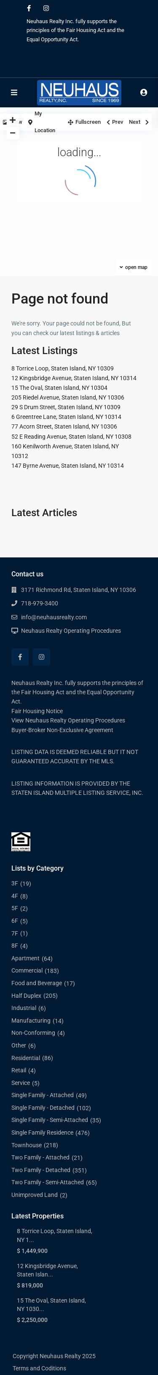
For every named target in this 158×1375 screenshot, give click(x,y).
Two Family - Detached (40, 1170)
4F (14, 896)
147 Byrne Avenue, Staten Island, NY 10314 (67, 465)
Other (18, 1045)
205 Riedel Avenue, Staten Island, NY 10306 (67, 397)
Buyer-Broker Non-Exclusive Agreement (62, 730)
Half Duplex (26, 995)
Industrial (23, 1008)
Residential (25, 1058)
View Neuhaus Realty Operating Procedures (68, 720)
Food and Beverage (36, 983)
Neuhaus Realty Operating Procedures (71, 630)
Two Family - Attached (40, 1157)
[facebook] (28, 8)
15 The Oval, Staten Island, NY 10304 (59, 387)
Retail (18, 1070)
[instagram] (46, 8)
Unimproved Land (34, 1194)
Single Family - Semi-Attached (49, 1120)
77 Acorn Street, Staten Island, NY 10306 (64, 426)
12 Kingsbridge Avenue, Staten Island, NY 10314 (74, 378)
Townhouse (26, 1145)
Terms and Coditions (39, 1368)
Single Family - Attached (42, 1095)
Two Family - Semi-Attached (47, 1182)
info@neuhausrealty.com (54, 617)
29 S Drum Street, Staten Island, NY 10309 (66, 407)
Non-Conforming (33, 1032)
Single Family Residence (42, 1132)
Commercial (27, 970)
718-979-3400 (39, 603)
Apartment (25, 958)
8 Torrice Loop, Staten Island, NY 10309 (62, 368)
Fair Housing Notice (37, 711)
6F (14, 920)
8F (14, 945)
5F (14, 908)
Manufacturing (31, 1020)
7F (14, 933)
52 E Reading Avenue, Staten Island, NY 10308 (71, 436)
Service (20, 1082)
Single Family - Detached (43, 1107)
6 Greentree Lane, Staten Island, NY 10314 (66, 416)
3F (14, 883)
